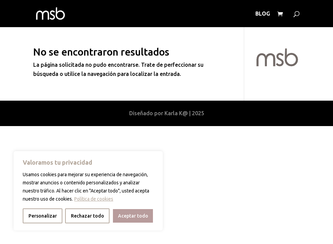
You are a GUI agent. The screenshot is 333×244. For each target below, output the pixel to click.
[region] (88, 190)
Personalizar (42, 216)
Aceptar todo (133, 216)
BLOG (262, 14)
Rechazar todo (87, 216)
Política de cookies (93, 199)
